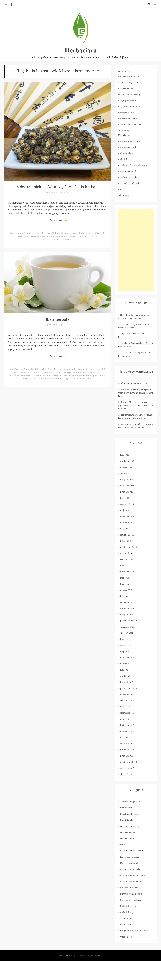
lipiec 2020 (125, 498)
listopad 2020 (126, 491)
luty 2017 (124, 669)
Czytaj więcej (56, 220)
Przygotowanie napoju (129, 106)
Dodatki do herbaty (127, 118)
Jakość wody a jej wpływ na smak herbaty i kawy (135, 392)
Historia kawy (125, 135)
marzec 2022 (126, 467)
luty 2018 (124, 596)
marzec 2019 (126, 522)
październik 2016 (128, 688)
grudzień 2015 (127, 749)
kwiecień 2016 (127, 725)
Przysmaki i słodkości (128, 183)
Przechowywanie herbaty (130, 124)
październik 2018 (128, 547)
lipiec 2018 (125, 565)
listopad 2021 (126, 479)
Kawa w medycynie (127, 147)
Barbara (66, 192)
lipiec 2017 (125, 639)
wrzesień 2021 (127, 485)
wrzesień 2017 (127, 626)
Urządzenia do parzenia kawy (132, 165)
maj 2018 (124, 577)
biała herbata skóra (89, 233)
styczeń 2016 (126, 743)
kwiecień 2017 (127, 657)
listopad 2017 (126, 614)
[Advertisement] (136, 250)
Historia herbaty (126, 88)
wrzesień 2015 (127, 768)
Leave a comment (63, 239)
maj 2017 (124, 651)
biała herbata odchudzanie (62, 369)
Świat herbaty (43, 233)
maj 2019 (124, 510)
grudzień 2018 (127, 534)
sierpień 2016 (126, 700)
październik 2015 (128, 761)
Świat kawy (123, 130)
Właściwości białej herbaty (54, 378)
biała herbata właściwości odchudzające (40, 375)
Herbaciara (72, 955)
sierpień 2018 (126, 559)
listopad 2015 (126, 755)
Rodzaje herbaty (20, 369)
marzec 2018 (126, 590)
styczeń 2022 (126, 473)
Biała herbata (57, 319)
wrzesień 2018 (127, 553)
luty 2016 (124, 737)
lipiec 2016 (125, 706)
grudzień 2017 (127, 608)
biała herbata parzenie (88, 369)
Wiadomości (124, 195)
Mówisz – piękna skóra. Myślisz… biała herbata (57, 186)
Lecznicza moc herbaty (129, 94)
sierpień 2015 (126, 774)
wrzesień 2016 (127, 694)
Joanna (66, 324)
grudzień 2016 (127, 676)
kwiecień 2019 (127, 516)
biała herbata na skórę (67, 233)
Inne (120, 189)
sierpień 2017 (126, 633)
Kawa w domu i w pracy (129, 141)
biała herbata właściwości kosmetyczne (60, 236)
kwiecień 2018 (127, 583)
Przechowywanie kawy (129, 177)
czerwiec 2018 (127, 571)
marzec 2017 (126, 663)
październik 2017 (128, 620)
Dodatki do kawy (126, 153)
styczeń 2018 (126, 602)
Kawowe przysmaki (127, 171)
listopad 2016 (126, 682)
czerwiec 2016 (127, 712)
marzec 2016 (126, 731)
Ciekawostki (126, 807)
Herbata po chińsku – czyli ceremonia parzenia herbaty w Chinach (135, 405)
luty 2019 (124, 528)
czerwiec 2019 (127, 504)
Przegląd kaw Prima (138, 383)
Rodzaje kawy (124, 159)
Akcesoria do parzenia (128, 82)
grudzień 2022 (127, 461)
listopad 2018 (126, 540)
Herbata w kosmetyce (24, 233)
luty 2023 (124, 454)
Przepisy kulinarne (127, 100)
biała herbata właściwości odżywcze (81, 375)
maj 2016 (124, 719)
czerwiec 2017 (127, 645)
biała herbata (41, 369)
